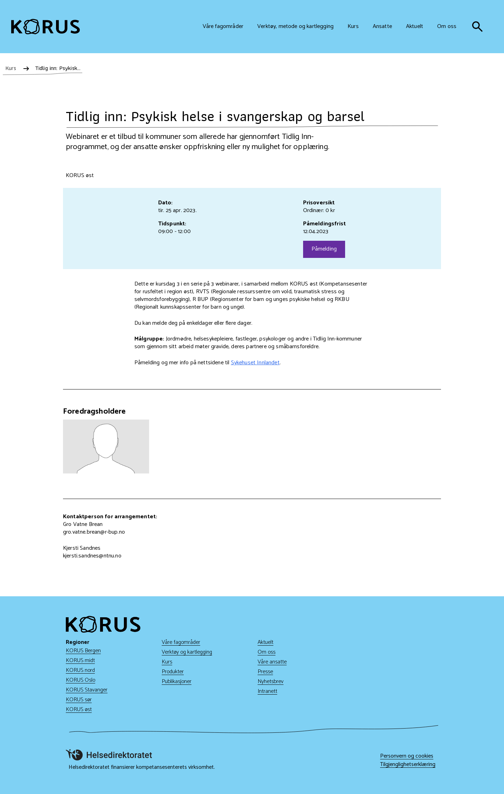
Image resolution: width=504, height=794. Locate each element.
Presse (265, 671)
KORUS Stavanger (86, 690)
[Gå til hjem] (45, 27)
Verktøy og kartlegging (187, 652)
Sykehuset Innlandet (255, 362)
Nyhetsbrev (271, 681)
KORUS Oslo (80, 680)
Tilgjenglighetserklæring (407, 764)
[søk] (477, 27)
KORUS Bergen (83, 650)
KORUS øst (79, 709)
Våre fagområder (181, 642)
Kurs (167, 662)
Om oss (266, 652)
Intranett (267, 691)
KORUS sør (79, 699)
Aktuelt (265, 642)
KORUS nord (80, 670)
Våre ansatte (272, 662)
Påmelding (324, 249)
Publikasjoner (176, 681)
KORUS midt (80, 660)
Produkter (173, 671)
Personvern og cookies (406, 756)
